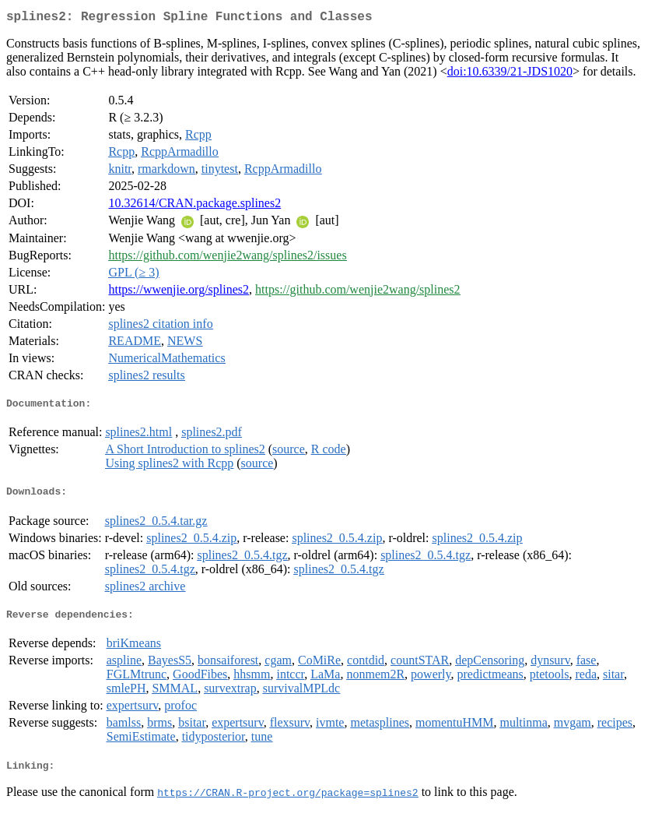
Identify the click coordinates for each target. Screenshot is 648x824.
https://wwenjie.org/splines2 (178, 292)
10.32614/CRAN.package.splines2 (194, 206)
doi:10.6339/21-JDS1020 (510, 74)
